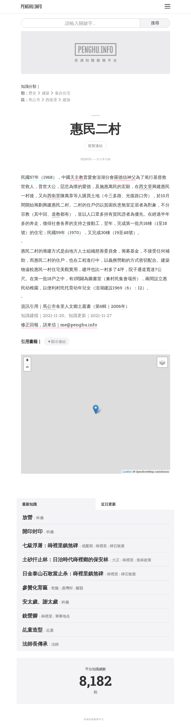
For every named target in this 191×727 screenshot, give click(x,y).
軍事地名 (67, 616)
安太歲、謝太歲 (44, 601)
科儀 (44, 517)
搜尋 (155, 23)
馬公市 (34, 99)
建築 (45, 93)
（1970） (74, 232)
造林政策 (148, 559)
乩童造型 (37, 629)
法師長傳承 (39, 643)
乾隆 (59, 588)
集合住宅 (62, 93)
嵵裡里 (105, 545)
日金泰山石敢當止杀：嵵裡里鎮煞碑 (67, 573)
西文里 (145, 186)
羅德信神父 (125, 177)
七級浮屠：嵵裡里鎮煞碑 (54, 545)
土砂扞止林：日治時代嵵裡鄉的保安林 (70, 559)
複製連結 (95, 145)
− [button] (27, 367)
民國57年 (30, 177)
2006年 (118, 306)
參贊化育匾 (39, 587)
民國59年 (56, 232)
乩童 (54, 630)
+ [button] (27, 360)
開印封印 (37, 531)
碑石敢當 (121, 545)
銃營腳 (34, 615)
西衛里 (51, 99)
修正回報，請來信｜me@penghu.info (59, 324)
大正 (120, 559)
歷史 (32, 93)
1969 (117, 288)
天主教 (76, 177)
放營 (32, 517)
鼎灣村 (71, 588)
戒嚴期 (91, 545)
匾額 (83, 588)
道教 (56, 214)
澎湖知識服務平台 (94, 719)
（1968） (48, 177)
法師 (59, 644)
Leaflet (127, 471)
